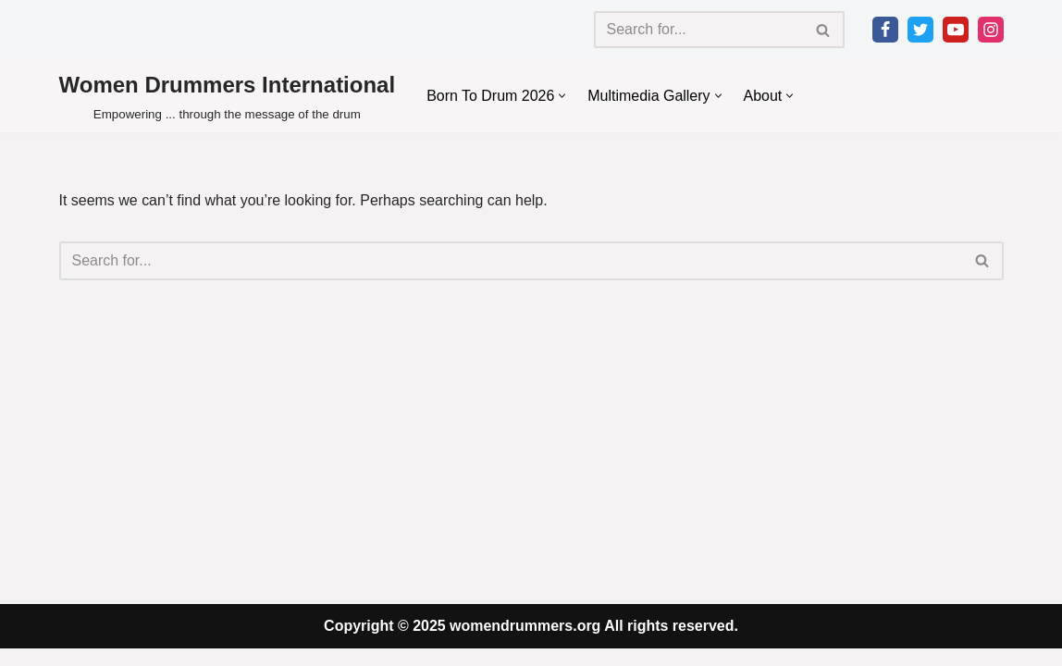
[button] (563, 95)
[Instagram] (991, 30)
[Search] (698, 29)
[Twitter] (920, 30)
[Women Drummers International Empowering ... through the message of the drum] (227, 96)
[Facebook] (885, 30)
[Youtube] (956, 30)
